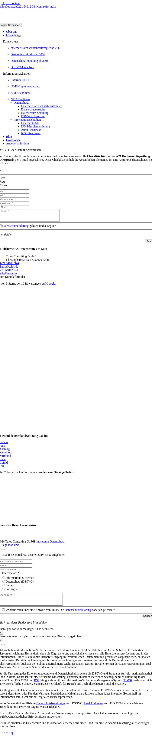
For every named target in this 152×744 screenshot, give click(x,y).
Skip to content (11, 3)
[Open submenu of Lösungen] (19, 36)
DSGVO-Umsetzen (22, 67)
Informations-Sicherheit (19, 580)
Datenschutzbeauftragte (50, 707)
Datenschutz (57, 543)
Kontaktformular (46, 6)
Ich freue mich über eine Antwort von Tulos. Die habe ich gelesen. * (60, 614)
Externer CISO (20, 80)
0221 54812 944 (26, 6)
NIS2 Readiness (20, 99)
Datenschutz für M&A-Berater (127, 534)
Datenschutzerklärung (15, 228)
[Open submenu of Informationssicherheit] (42, 120)
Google (50, 285)
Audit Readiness (21, 92)
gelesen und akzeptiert (29, 228)
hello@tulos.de (9, 268)
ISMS (127, 684)
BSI (36, 684)
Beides (9, 587)
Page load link (10, 547)
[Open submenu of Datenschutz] (29, 103)
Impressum (42, 543)
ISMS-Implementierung (25, 86)
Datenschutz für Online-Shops (88, 534)
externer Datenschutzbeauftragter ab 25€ (35, 47)
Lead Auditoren (93, 707)
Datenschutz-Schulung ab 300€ (29, 60)
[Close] (3, 551)
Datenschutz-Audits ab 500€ (28, 54)
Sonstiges (11, 591)
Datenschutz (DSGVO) (19, 583)
